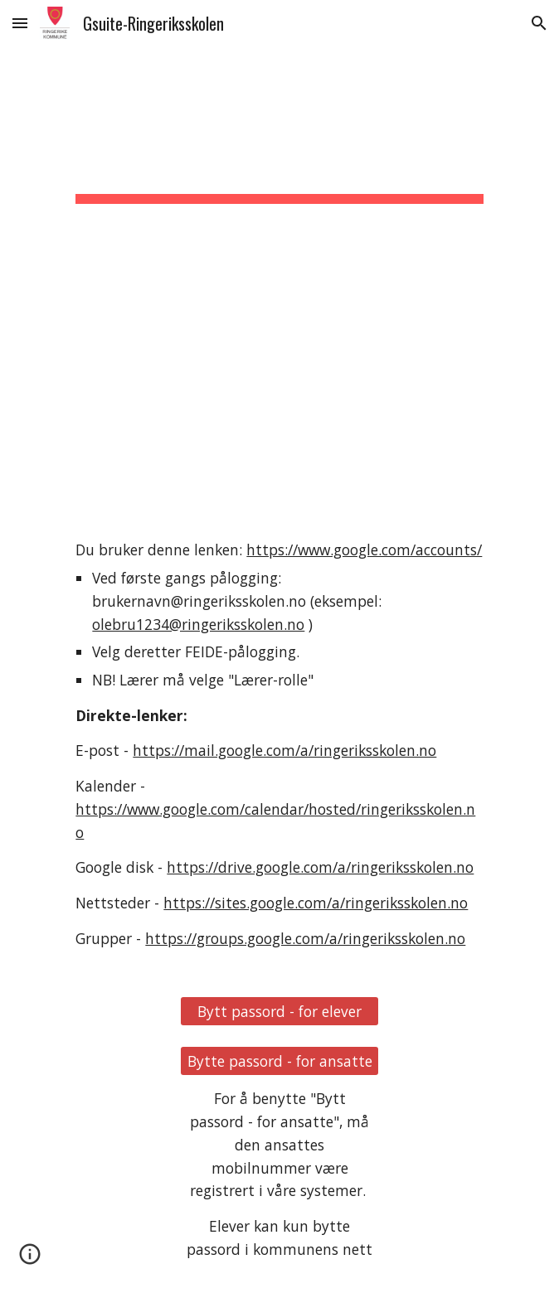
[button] (20, 23)
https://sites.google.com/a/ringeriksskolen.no (315, 903)
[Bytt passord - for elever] (279, 1011)
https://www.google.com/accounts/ (364, 549)
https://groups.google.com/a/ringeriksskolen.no (305, 938)
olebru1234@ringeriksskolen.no (198, 624)
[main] (279, 279)
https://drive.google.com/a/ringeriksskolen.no (320, 867)
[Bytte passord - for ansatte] (279, 1061)
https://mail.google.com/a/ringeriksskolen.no (284, 750)
